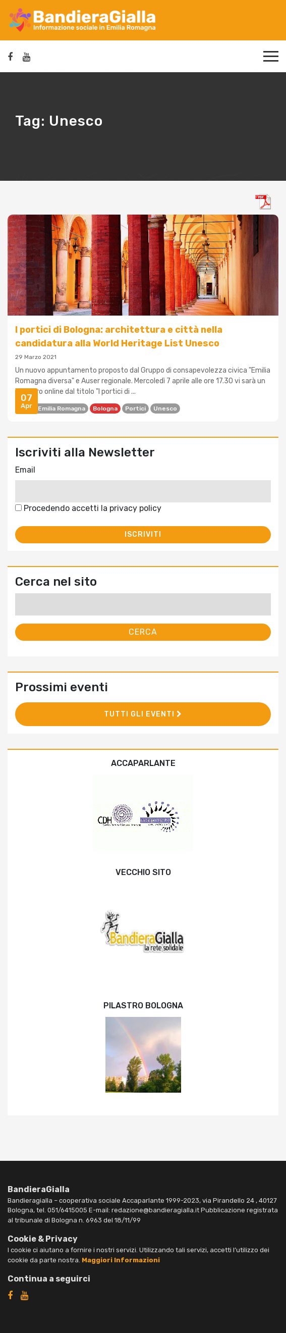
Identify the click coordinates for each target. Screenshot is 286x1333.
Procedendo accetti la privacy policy (88, 508)
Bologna (105, 408)
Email (25, 470)
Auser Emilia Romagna (51, 408)
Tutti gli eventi (143, 714)
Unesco (165, 408)
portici (135, 408)
